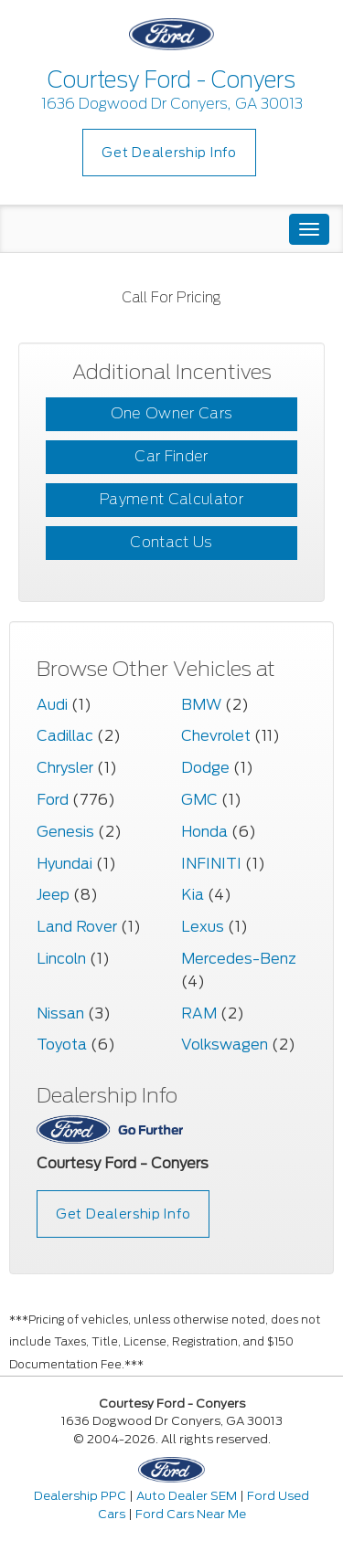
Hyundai (64, 863)
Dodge (205, 767)
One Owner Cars (171, 413)
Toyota (62, 1044)
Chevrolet (216, 735)
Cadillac (65, 735)
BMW (201, 704)
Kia (192, 894)
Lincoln (61, 958)
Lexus (202, 926)
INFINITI (211, 863)
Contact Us (171, 542)
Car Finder (171, 456)
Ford (53, 799)
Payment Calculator (171, 499)
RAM (199, 1013)
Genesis (65, 831)
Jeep (53, 894)
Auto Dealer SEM (186, 1496)
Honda (204, 831)
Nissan (60, 1013)
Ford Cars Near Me (190, 1514)
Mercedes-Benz (238, 958)
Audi (52, 704)
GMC (199, 799)
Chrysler (65, 767)
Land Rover (77, 926)
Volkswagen (224, 1044)
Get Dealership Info (169, 152)
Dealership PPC (80, 1496)
